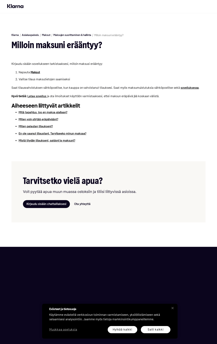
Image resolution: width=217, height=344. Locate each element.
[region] (110, 321)
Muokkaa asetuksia (63, 329)
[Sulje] (173, 308)
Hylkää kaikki (122, 329)
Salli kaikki (156, 329)
